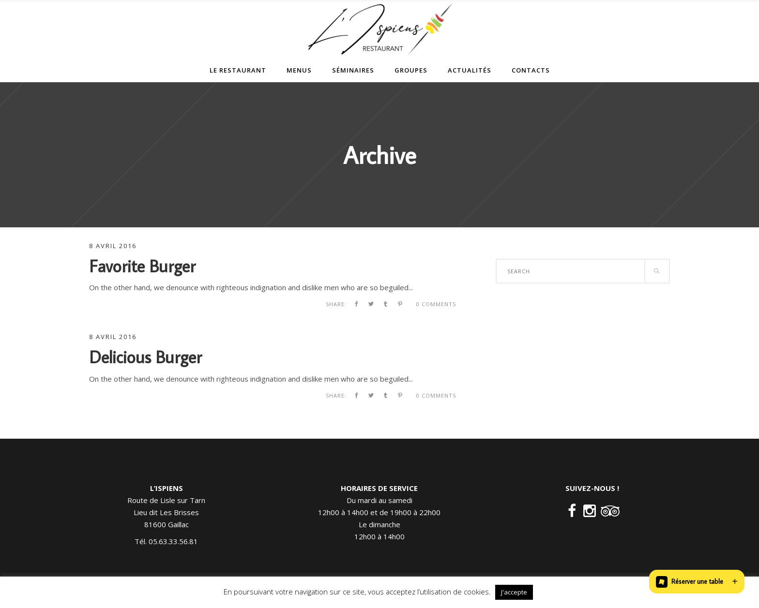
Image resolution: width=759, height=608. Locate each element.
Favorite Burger (142, 266)
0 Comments (436, 304)
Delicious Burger (145, 357)
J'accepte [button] (514, 592)
